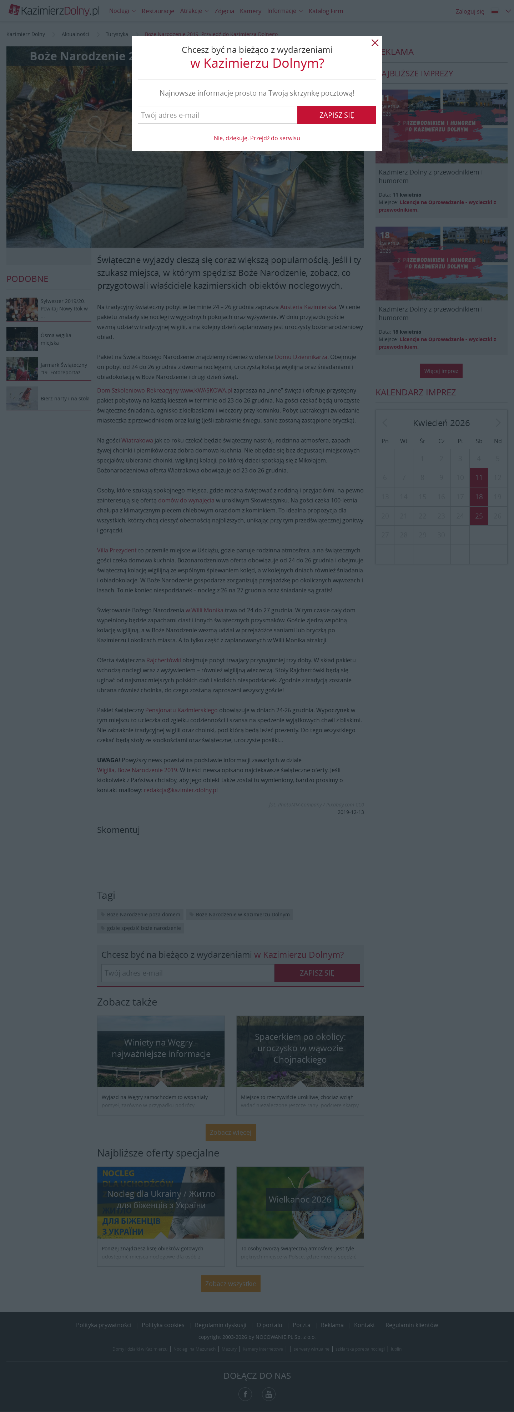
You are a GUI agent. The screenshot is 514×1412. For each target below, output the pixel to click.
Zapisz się (336, 115)
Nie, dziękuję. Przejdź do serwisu (257, 138)
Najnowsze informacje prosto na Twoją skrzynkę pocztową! (257, 92)
